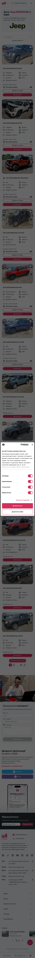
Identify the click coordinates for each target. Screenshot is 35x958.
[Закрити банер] (32, 444)
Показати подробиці (23, 500)
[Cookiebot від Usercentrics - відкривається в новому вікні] (21, 445)
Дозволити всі (17, 506)
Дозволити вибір (17, 511)
